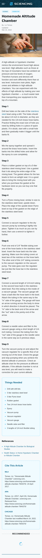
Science (5, 11)
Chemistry (15, 11)
